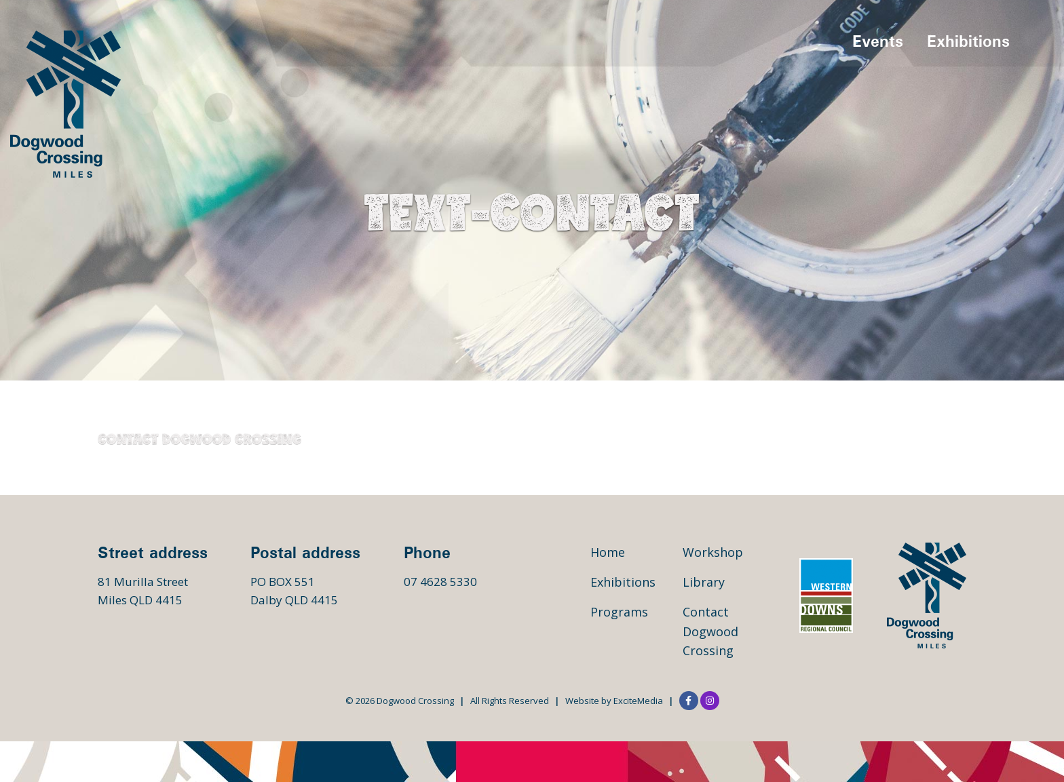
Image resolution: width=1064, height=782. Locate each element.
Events (877, 41)
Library (704, 582)
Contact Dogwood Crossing (710, 631)
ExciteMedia (638, 701)
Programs (619, 612)
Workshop (713, 552)
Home (607, 552)
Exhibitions (968, 41)
